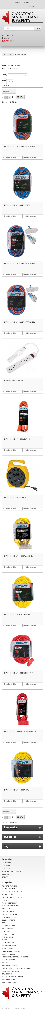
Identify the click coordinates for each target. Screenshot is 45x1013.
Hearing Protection (9, 945)
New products (7, 863)
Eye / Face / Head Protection (12, 892)
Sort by (4, 75)
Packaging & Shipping (9, 914)
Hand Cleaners (7, 948)
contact (18, 2)
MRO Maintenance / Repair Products (15, 957)
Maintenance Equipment (10, 965)
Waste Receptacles (9, 982)
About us (5, 874)
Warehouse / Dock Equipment (12, 977)
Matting (5, 962)
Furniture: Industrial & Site (12, 897)
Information (11, 827)
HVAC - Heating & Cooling (11, 951)
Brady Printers (7, 928)
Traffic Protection (9, 920)
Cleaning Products (9, 934)
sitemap (27, 2)
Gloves (4, 940)
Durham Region (8, 41)
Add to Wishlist (11, 158)
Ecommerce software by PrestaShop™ (16, 1008)
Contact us (6, 868)
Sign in (5, 38)
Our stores (10, 836)
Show (4, 80)
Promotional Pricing (9, 886)
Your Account (8, 35)
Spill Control (7, 974)
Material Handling (8, 960)
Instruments (6, 909)
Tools (10, 55)
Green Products (8, 943)
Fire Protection (7, 937)
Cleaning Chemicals (9, 889)
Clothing (5, 931)
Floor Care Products (9, 903)
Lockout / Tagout (8, 954)
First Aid (5, 900)
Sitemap (5, 877)
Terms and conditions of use (12, 871)
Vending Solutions (8, 926)
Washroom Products (9, 980)
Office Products (8, 911)
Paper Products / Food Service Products (16, 968)
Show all (20, 97)
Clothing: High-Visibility (10, 906)
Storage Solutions (9, 917)
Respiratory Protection (10, 971)
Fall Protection (8, 894)
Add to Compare (30, 158)
